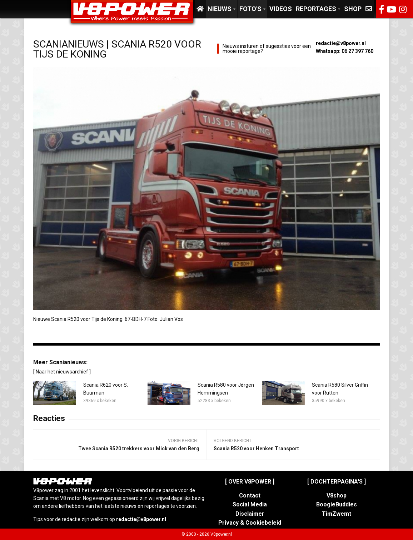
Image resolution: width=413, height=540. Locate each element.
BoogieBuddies (336, 504)
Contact (249, 495)
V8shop (337, 495)
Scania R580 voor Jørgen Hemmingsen (226, 389)
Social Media (250, 504)
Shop (353, 9)
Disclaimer (249, 513)
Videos (280, 9)
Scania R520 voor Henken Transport (256, 448)
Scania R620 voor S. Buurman (105, 389)
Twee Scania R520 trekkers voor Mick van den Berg (138, 448)
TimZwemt (336, 513)
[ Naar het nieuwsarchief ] (62, 372)
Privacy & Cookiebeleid (249, 522)
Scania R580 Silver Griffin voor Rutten (340, 389)
